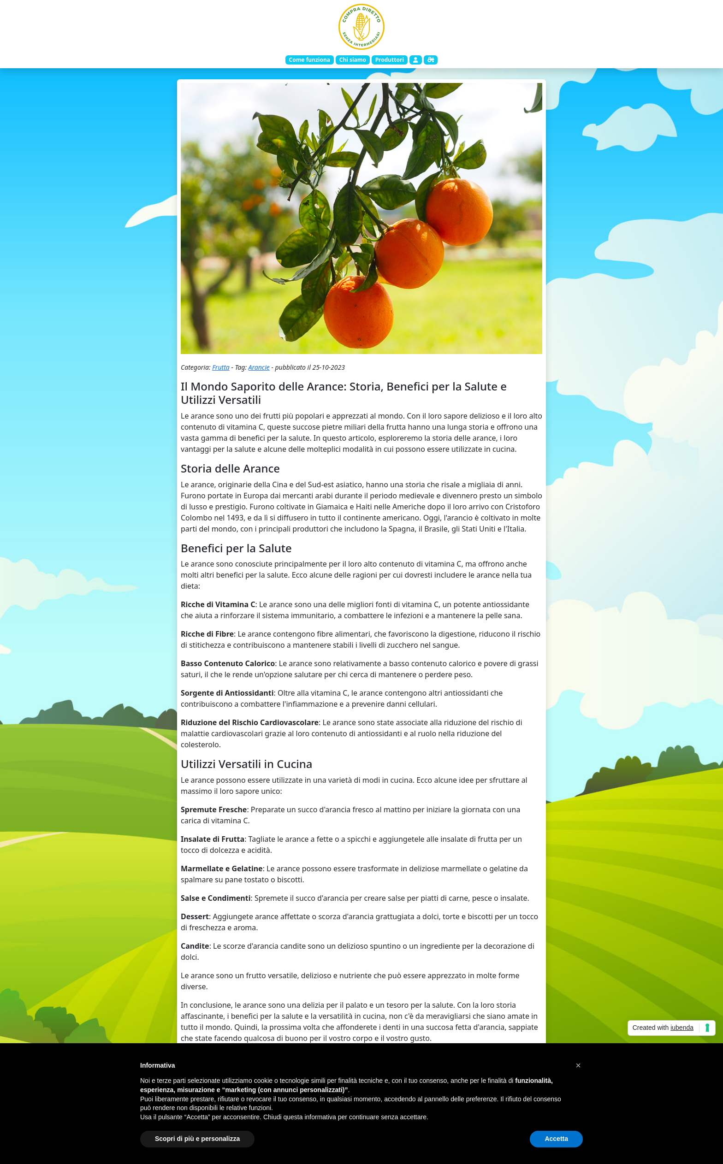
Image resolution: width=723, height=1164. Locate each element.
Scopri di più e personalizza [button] (197, 1138)
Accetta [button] (556, 1138)
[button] (578, 1065)
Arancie (259, 367)
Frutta (221, 367)
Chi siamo (352, 60)
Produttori (389, 60)
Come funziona (309, 60)
